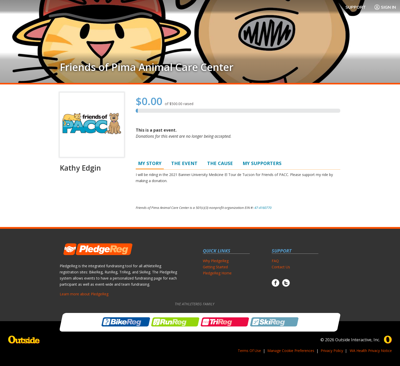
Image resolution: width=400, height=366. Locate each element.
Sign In (385, 7)
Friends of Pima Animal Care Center (146, 67)
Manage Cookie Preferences (290, 350)
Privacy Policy (332, 350)
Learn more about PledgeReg (84, 294)
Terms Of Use (249, 350)
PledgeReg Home (217, 273)
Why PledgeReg (216, 260)
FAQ (275, 260)
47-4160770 (262, 207)
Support (355, 7)
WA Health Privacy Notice (371, 350)
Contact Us (281, 266)
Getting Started (215, 266)
